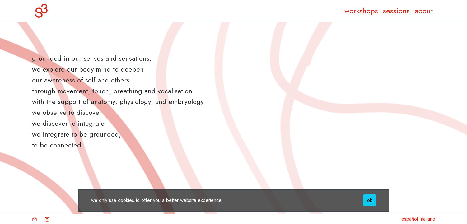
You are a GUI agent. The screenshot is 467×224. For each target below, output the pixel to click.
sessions (396, 10)
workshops (361, 10)
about (424, 10)
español (409, 218)
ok (369, 200)
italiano (428, 218)
